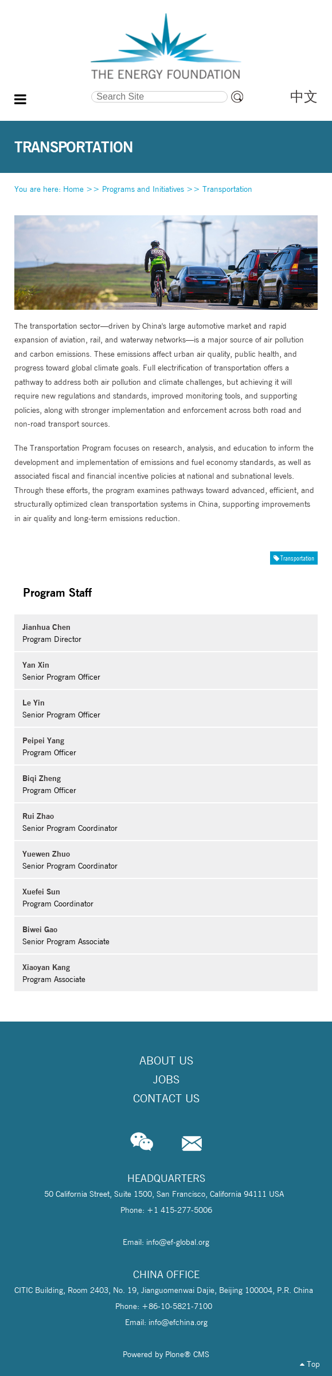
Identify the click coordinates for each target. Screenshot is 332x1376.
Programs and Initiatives (143, 189)
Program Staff (57, 592)
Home (73, 189)
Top (310, 1364)
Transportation (227, 189)
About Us (166, 1060)
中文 (304, 96)
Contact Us (166, 1098)
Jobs (166, 1079)
